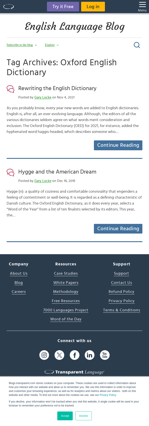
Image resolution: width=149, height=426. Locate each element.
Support (121, 274)
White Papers (65, 283)
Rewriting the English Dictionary (57, 88)
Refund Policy (121, 292)
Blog (19, 283)
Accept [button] (65, 415)
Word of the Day (66, 319)
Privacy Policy (108, 395)
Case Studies (66, 274)
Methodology (65, 292)
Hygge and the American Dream (57, 172)
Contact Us (121, 283)
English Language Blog (75, 26)
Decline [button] (83, 415)
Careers (19, 292)
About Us (19, 274)
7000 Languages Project (65, 310)
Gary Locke (42, 97)
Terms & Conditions (121, 310)
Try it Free (63, 6)
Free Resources (66, 301)
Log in (93, 6)
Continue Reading (118, 145)
